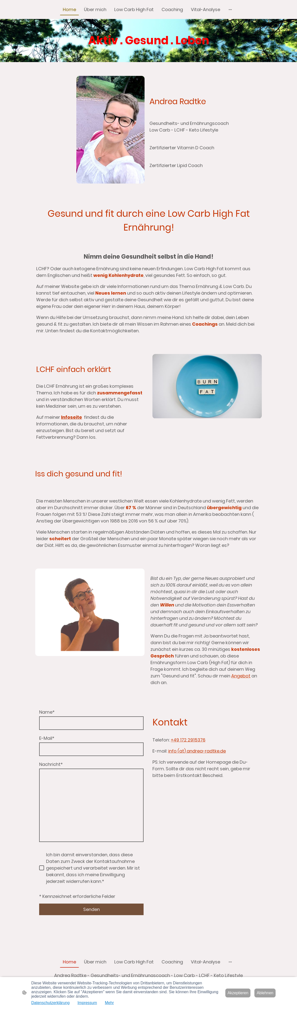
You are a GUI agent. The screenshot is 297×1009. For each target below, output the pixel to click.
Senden (91, 909)
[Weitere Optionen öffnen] (230, 9)
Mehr (109, 1003)
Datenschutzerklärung (50, 1003)
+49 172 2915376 (188, 740)
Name (47, 712)
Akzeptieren (238, 993)
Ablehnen (265, 993)
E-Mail (46, 738)
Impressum (87, 1003)
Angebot (240, 676)
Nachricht (51, 764)
